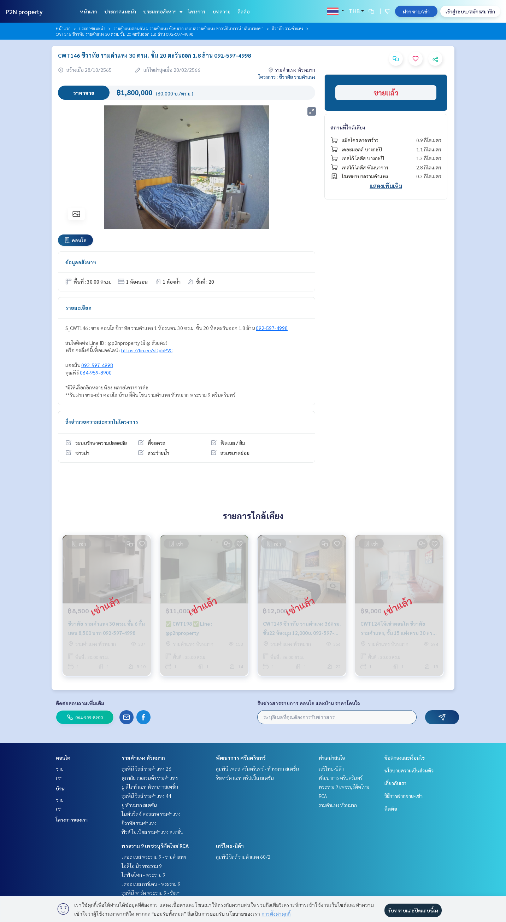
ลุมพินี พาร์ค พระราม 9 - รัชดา (151, 892)
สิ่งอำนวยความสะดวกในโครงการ (101, 421)
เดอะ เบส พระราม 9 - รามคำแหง (154, 856)
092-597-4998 (272, 328)
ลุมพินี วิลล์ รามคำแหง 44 (146, 796)
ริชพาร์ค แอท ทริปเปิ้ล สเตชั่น (245, 778)
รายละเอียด (78, 308)
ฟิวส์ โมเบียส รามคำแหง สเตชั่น (152, 832)
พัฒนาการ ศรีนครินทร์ (241, 757)
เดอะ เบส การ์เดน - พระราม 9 (151, 884)
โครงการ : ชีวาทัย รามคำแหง (286, 77)
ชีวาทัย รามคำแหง (287, 28)
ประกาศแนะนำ (120, 11)
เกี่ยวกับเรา (395, 783)
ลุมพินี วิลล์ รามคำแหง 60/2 (243, 856)
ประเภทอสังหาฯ (162, 11)
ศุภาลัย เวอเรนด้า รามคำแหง (150, 778)
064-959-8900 (96, 372)
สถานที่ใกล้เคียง (347, 127)
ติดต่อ (243, 11)
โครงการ (196, 11)
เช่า (59, 778)
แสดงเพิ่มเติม (386, 186)
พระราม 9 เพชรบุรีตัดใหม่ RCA (155, 845)
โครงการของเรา (72, 819)
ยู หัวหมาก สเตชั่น (139, 805)
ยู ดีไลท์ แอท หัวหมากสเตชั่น (150, 786)
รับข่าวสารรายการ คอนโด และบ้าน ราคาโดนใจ (308, 703)
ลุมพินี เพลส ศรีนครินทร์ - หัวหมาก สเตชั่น (257, 768)
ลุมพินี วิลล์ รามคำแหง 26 (146, 768)
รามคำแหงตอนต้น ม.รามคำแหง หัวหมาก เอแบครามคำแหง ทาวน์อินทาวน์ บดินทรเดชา (188, 28)
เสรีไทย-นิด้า (230, 845)
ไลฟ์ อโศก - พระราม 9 (143, 874)
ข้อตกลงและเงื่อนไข (404, 757)
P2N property (24, 11)
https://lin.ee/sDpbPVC (146, 350)
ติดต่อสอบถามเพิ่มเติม (80, 703)
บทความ (221, 11)
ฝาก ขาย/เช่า (416, 11)
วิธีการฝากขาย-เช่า (403, 796)
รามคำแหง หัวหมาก (143, 757)
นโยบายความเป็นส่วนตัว (409, 770)
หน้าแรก (88, 11)
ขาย (60, 768)
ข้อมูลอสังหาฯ (80, 262)
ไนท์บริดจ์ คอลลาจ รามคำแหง (151, 814)
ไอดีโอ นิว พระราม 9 (142, 866)
